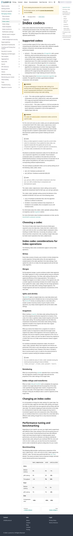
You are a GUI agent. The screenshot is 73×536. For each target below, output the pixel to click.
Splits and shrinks (66, 21)
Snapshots (37, 212)
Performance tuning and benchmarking (66, 36)
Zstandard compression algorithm (45, 76)
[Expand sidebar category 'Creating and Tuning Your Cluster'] (19, 48)
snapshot (34, 314)
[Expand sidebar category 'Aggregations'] (19, 59)
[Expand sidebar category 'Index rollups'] (19, 24)
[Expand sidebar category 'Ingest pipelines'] (19, 42)
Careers (28, 522)
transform (38, 384)
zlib (46, 65)
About (25, 2)
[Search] (65, 2)
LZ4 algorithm (47, 53)
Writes (65, 16)
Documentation (33, 2)
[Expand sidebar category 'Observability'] (19, 79)
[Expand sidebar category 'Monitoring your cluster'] (19, 77)
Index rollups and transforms (67, 29)
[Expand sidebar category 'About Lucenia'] (19, 6)
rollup (32, 384)
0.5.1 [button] (50, 2)
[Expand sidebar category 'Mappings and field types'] (19, 54)
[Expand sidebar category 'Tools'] (19, 82)
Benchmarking (67, 39)
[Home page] (24, 17)
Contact (28, 527)
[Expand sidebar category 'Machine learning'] (19, 74)
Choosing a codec (66, 9)
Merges (65, 18)
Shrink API (27, 301)
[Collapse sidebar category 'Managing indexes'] (19, 14)
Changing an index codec (41, 88)
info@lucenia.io (7, 520)
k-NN (30, 119)
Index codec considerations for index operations (39, 148)
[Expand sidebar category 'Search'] (19, 64)
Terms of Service (53, 522)
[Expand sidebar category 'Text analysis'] (19, 56)
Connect (20, 2)
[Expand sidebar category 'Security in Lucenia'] (19, 51)
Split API (27, 297)
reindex (40, 372)
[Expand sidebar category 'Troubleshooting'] (19, 85)
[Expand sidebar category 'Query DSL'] (19, 61)
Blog (27, 525)
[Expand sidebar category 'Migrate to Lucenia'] (19, 87)
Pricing (14, 2)
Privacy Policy (52, 520)
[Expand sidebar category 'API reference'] (19, 67)
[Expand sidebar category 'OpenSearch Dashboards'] (19, 45)
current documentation (46, 10)
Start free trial (43, 2)
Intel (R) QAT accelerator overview (31, 217)
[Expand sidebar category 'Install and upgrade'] (19, 11)
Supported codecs (66, 7)
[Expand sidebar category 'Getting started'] (19, 8)
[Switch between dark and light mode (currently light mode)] (54, 2)
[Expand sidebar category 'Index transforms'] (19, 29)
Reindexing (66, 26)
